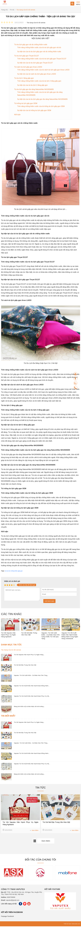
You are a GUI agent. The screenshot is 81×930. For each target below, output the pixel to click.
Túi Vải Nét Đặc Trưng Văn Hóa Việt (29, 637)
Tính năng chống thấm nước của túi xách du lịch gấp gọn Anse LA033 (41, 71)
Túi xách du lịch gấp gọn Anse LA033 (28, 67)
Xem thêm (34, 834)
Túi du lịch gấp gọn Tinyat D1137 (26, 56)
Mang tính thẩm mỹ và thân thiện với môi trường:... (29, 710)
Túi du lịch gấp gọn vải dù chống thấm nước (31, 44)
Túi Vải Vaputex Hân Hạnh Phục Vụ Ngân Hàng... (29, 658)
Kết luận (17, 118)
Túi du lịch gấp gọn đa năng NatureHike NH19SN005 (34, 93)
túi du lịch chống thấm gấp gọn (14, 574)
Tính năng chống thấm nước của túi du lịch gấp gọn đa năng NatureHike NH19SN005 (40, 97)
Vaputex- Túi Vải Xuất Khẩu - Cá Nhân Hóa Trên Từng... (31, 679)
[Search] (72, 3)
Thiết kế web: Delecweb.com (72, 927)
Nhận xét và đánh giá (12, 585)
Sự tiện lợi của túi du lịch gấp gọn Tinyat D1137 (35, 63)
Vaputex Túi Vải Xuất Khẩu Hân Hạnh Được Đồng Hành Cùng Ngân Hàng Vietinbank (69, 639)
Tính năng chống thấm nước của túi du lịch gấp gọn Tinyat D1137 (42, 59)
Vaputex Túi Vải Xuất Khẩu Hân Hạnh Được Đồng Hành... (31, 689)
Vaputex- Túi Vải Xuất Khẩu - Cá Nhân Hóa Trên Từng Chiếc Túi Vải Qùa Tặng (50, 639)
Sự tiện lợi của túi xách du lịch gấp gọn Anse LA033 (36, 77)
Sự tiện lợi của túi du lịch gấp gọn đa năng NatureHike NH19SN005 (42, 103)
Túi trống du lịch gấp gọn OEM (26, 107)
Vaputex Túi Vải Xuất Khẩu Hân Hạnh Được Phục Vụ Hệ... (32, 700)
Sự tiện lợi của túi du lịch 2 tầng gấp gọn (32, 88)
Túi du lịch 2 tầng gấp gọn (24, 81)
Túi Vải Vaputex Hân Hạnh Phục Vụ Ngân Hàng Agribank (8, 638)
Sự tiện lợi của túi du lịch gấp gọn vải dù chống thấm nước (39, 52)
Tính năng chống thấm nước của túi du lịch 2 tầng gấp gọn (39, 84)
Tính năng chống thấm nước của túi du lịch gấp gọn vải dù (39, 47)
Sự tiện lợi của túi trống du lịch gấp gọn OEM (34, 114)
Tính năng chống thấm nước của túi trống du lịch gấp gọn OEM (41, 110)
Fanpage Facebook (7, 920)
